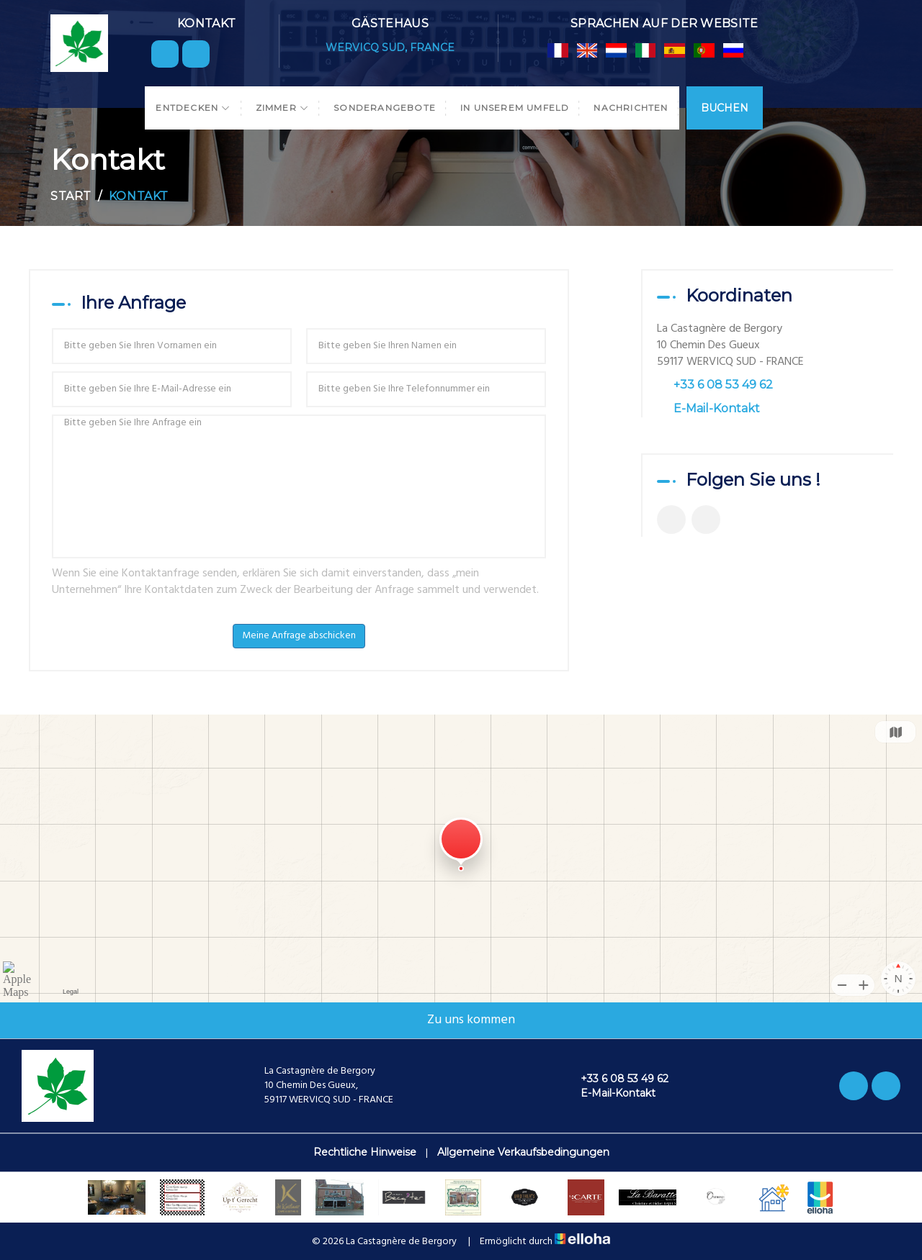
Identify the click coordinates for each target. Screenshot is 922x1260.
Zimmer (283, 107)
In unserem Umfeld (514, 107)
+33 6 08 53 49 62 (616, 1078)
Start (70, 196)
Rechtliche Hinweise (364, 1152)
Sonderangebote (385, 107)
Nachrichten (631, 107)
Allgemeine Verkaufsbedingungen (523, 1152)
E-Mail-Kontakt (716, 408)
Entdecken (193, 107)
